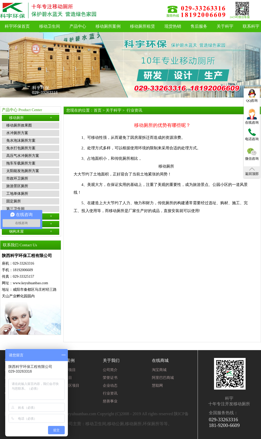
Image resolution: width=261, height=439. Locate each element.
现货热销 (172, 26)
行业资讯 (134, 110)
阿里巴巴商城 (163, 378)
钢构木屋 (30, 231)
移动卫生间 (49, 26)
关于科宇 (225, 26)
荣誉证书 (110, 378)
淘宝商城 (159, 370)
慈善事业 (110, 401)
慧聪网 (157, 385)
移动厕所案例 (108, 26)
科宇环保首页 (17, 26)
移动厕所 (30, 118)
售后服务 (199, 26)
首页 (98, 110)
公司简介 (110, 370)
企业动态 (110, 385)
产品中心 (77, 26)
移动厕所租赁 (142, 26)
